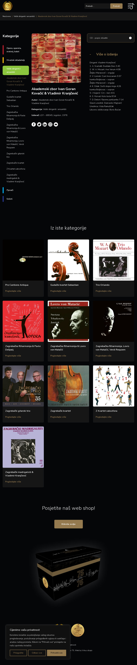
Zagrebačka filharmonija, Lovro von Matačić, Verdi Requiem (15, 142)
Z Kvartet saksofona (16, 168)
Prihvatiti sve (57, 652)
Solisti (9, 198)
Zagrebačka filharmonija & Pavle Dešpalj (16, 115)
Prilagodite (18, 652)
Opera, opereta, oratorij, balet (14, 50)
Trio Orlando (13, 106)
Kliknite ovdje (68, 524)
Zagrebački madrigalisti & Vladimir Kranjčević (15, 178)
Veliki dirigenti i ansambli (24, 16)
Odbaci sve (37, 652)
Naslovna (7, 16)
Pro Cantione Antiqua (17, 90)
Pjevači (10, 190)
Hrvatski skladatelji (16, 60)
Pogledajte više (13, 290)
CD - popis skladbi (99, 37)
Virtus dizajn (87, 650)
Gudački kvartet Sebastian (14, 98)
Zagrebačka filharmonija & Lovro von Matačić (16, 128)
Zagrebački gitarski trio (15, 155)
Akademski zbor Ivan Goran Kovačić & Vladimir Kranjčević (16, 81)
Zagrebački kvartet (15, 162)
